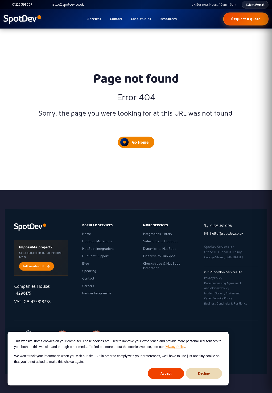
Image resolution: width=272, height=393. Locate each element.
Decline (204, 373)
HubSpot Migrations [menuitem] (97, 241)
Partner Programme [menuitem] (96, 293)
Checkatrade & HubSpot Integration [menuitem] (161, 266)
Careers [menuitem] (88, 286)
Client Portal (255, 4)
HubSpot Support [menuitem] (95, 256)
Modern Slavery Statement (222, 293)
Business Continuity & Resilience (225, 303)
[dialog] (118, 358)
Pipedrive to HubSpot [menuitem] (159, 256)
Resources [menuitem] (168, 19)
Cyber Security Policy (218, 298)
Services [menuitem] (94, 19)
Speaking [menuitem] (89, 271)
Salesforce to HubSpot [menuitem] (160, 241)
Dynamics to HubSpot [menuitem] (159, 249)
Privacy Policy (175, 347)
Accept (166, 373)
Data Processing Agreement (222, 283)
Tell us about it (36, 266)
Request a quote (246, 19)
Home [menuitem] (86, 234)
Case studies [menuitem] (141, 19)
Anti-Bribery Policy (216, 288)
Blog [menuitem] (85, 263)
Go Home (134, 142)
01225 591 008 (218, 226)
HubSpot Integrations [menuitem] (98, 249)
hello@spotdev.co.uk (223, 234)
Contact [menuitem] (116, 19)
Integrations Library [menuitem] (157, 234)
